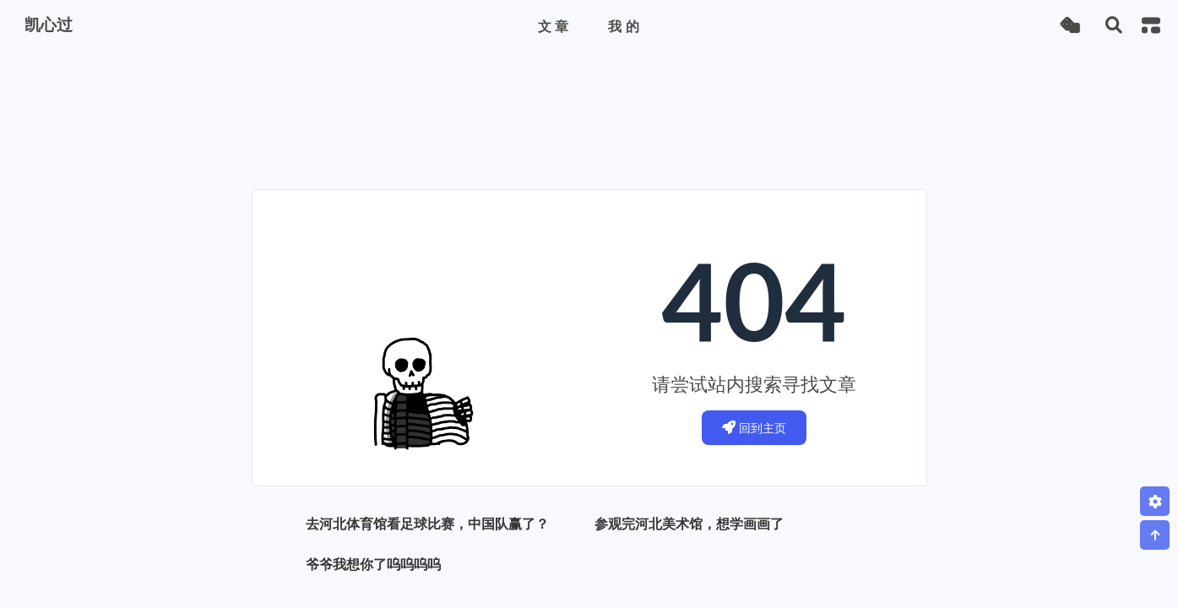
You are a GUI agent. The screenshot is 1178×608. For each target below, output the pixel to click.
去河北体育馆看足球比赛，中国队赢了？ (427, 523)
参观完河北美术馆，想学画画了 (689, 523)
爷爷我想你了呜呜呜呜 (373, 564)
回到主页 (754, 428)
